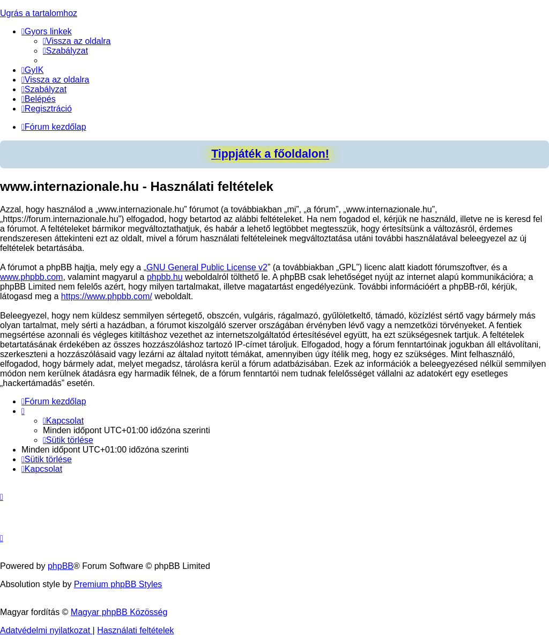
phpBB (60, 566)
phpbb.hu (165, 277)
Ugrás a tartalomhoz (38, 13)
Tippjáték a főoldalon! (270, 153)
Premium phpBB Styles (118, 584)
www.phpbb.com (31, 277)
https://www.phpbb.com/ (106, 296)
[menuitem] (77, 41)
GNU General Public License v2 (207, 267)
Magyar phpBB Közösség (119, 612)
